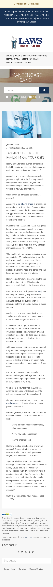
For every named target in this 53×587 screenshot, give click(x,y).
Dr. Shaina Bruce (25, 204)
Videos (34, 96)
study (40, 291)
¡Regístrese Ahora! (14, 62)
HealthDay (28, 537)
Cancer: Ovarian (36, 569)
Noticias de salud (16, 96)
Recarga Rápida (13, 59)
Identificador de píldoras (34, 56)
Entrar (28, 62)
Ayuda (17, 56)
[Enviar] (44, 90)
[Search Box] (21, 90)
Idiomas (9, 56)
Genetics (22, 569)
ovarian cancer (12, 403)
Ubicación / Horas (30, 59)
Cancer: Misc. (9, 569)
